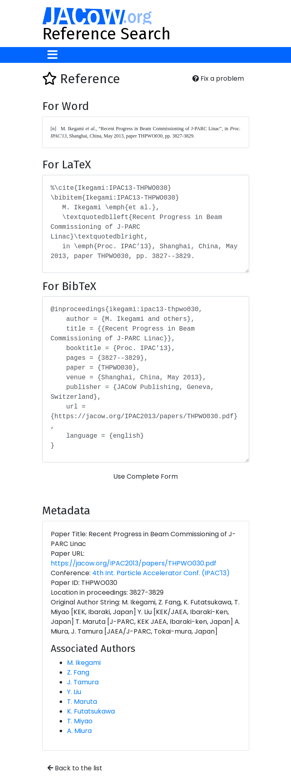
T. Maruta (82, 701)
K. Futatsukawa (91, 711)
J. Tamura (83, 682)
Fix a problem (218, 78)
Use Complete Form (145, 476)
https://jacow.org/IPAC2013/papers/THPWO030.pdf (133, 563)
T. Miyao (80, 721)
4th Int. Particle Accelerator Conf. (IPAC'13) (161, 573)
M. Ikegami (84, 662)
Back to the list (74, 768)
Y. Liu (74, 691)
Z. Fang (78, 672)
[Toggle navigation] (52, 55)
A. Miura (79, 730)
